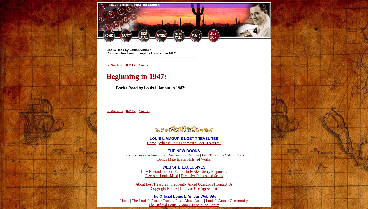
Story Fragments (214, 172)
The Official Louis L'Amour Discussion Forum (184, 205)
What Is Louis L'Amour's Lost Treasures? (190, 143)
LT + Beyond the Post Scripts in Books (170, 172)
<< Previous (115, 65)
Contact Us (224, 184)
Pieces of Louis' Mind (161, 176)
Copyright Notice (164, 188)
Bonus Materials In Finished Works (184, 159)
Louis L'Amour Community (227, 201)
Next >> (144, 65)
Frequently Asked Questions (191, 184)
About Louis (193, 201)
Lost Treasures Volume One (145, 155)
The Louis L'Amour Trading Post (157, 201)
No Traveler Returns (184, 155)
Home (151, 143)
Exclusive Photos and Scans (202, 176)
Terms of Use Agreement (198, 188)
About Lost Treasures (151, 184)
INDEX (131, 65)
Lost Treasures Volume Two (223, 155)
